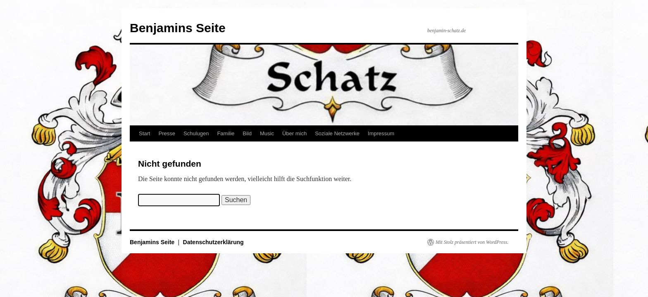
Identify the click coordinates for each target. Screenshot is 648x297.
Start (144, 133)
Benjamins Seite (178, 28)
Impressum (381, 133)
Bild (247, 133)
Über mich (294, 133)
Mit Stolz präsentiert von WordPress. (472, 242)
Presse (166, 133)
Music (267, 133)
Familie (225, 133)
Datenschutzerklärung (213, 242)
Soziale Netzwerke (337, 133)
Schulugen (196, 133)
